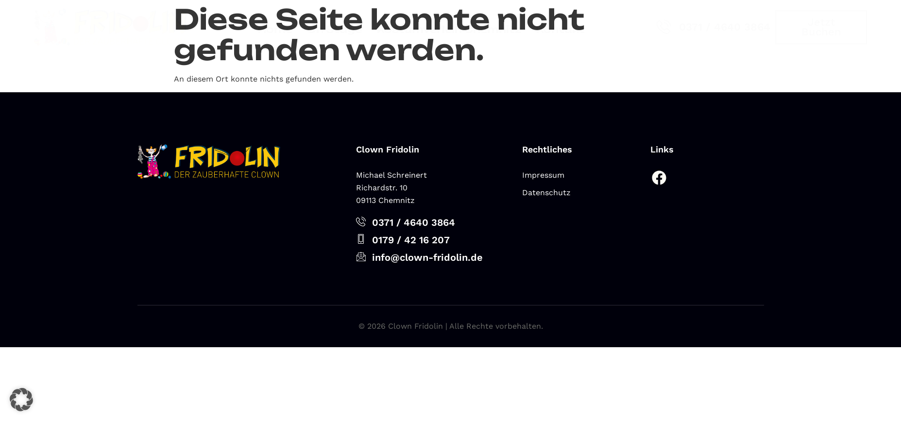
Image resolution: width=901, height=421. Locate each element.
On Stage (334, 29)
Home (274, 29)
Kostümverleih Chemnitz (448, 29)
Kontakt (560, 29)
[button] (21, 399)
